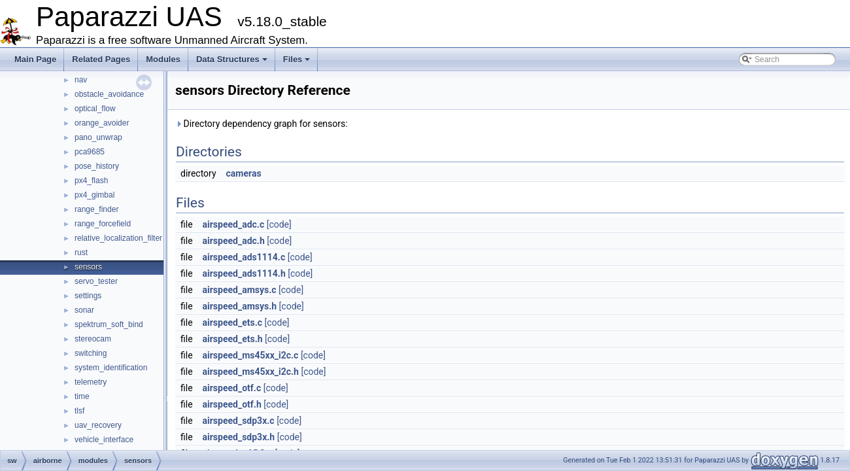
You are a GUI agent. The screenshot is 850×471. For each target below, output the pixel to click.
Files (297, 59)
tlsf (79, 410)
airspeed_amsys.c (240, 290)
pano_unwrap (98, 137)
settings (88, 295)
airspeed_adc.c (234, 224)
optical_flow (95, 108)
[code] (279, 224)
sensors (88, 266)
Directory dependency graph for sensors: (261, 123)
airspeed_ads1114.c (244, 257)
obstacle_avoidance (109, 94)
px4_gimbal (94, 195)
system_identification (111, 367)
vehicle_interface (104, 439)
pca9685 (90, 151)
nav (81, 79)
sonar (84, 310)
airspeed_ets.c (232, 322)
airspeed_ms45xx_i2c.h (251, 371)
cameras (244, 173)
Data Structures (231, 59)
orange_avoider (102, 123)
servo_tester (96, 281)
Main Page (35, 59)
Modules (163, 59)
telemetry (91, 382)
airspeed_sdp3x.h (239, 437)
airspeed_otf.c (232, 388)
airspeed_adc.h (234, 241)
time (82, 396)
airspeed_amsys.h (240, 306)
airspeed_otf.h (232, 404)
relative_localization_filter (118, 238)
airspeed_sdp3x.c (239, 420)
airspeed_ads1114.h (244, 273)
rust (81, 252)
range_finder (96, 209)
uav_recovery (98, 425)
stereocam (93, 338)
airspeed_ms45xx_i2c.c (251, 355)
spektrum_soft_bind (109, 324)
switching (91, 353)
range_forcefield (103, 223)
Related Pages (101, 59)
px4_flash (91, 180)
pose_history (97, 166)
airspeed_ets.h (233, 339)
